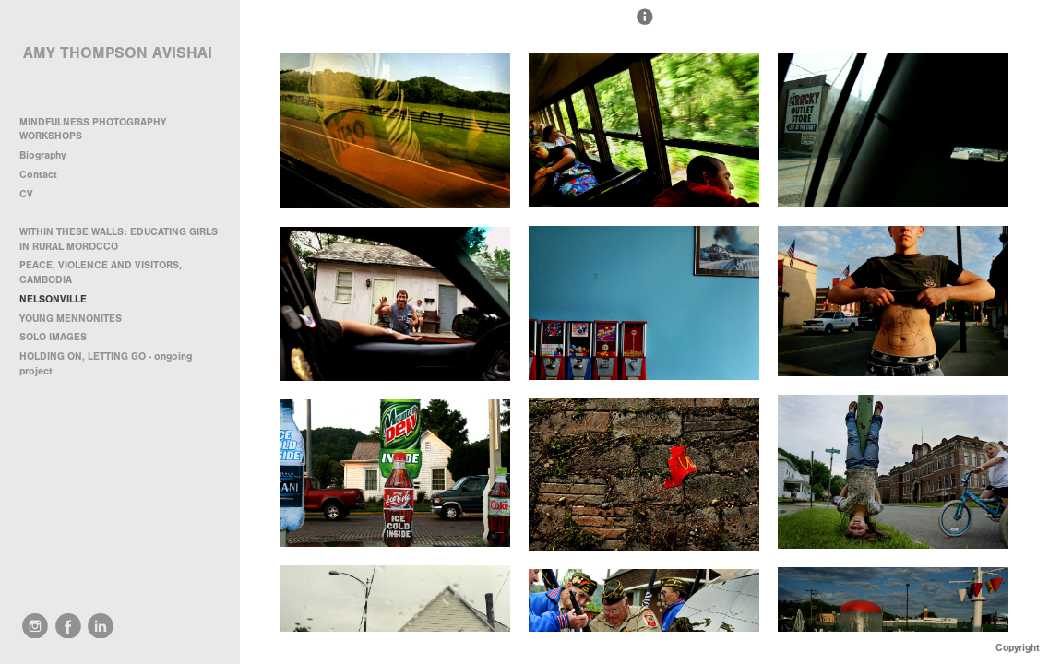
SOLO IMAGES (53, 337)
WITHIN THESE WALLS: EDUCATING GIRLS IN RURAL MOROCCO (118, 239)
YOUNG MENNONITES (70, 319)
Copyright (1017, 648)
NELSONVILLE (53, 299)
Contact (38, 175)
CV (26, 194)
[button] (644, 25)
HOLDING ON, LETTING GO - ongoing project (105, 363)
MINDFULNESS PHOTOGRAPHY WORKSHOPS (92, 129)
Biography (42, 155)
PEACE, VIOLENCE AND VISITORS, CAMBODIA (100, 272)
